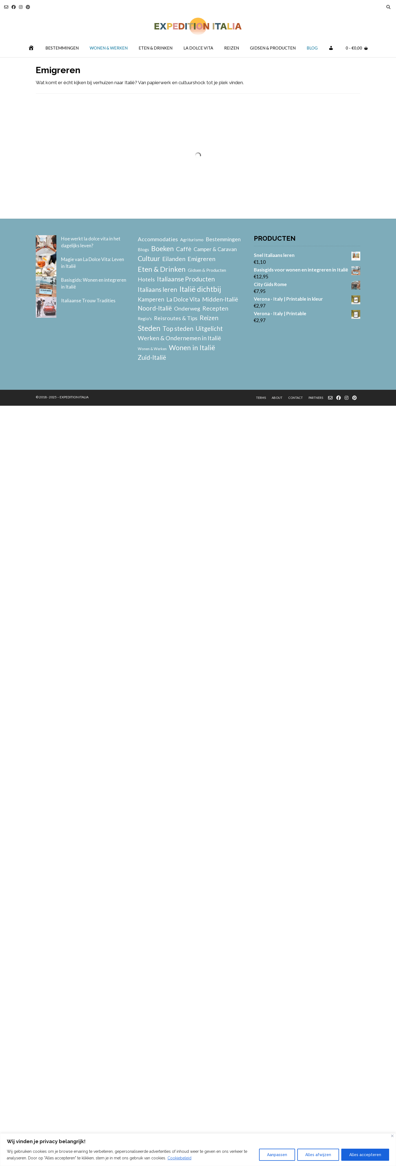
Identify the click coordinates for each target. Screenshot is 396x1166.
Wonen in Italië (192, 347)
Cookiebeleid (179, 1158)
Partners (316, 397)
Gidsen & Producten (273, 47)
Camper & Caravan (215, 249)
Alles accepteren (365, 1155)
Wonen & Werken (109, 47)
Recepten (215, 308)
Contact (295, 397)
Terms (261, 397)
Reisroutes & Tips (175, 318)
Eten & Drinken (155, 47)
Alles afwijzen (318, 1155)
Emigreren (201, 258)
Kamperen (151, 299)
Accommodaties (158, 239)
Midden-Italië (220, 299)
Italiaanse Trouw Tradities (88, 300)
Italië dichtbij (200, 289)
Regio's (145, 318)
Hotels (146, 279)
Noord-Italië (155, 308)
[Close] (392, 1136)
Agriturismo (192, 239)
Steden (149, 328)
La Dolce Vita (198, 47)
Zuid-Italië (152, 357)
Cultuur (149, 258)
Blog (312, 47)
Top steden (178, 328)
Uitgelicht (209, 328)
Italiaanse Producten (186, 279)
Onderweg (187, 308)
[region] (198, 1149)
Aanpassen (277, 1155)
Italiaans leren (157, 289)
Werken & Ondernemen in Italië (179, 338)
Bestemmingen (62, 47)
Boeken (162, 248)
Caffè (183, 249)
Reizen (231, 47)
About (277, 397)
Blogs (143, 249)
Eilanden (173, 258)
